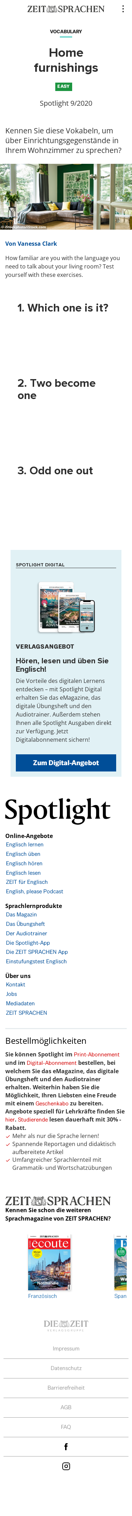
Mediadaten (20, 1003)
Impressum (66, 1348)
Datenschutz (66, 1368)
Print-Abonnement (97, 1054)
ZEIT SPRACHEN (26, 1013)
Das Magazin (21, 914)
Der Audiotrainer (26, 933)
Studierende (33, 1119)
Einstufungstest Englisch (36, 961)
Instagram (66, 1466)
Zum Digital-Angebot (66, 762)
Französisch (49, 1267)
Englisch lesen (23, 872)
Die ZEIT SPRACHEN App (37, 952)
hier (10, 1119)
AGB (66, 1407)
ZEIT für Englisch (27, 882)
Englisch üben (23, 854)
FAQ (66, 1427)
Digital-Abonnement (52, 1063)
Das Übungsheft (25, 924)
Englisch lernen (25, 844)
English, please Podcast (34, 891)
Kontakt (15, 984)
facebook (66, 1447)
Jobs (11, 994)
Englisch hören (24, 863)
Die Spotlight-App (28, 942)
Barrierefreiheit (66, 1387)
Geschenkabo (52, 1103)
